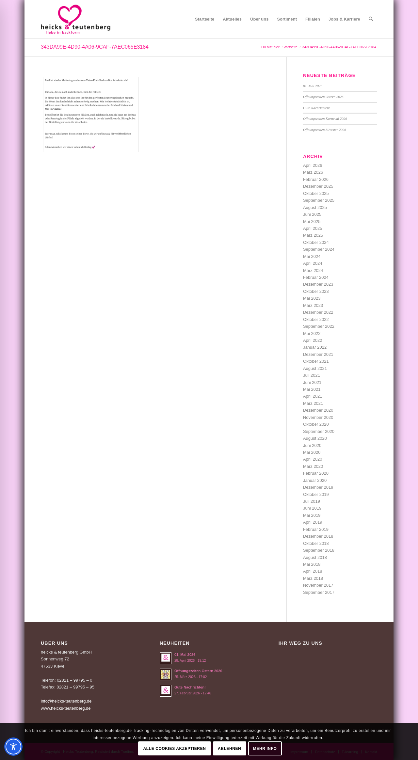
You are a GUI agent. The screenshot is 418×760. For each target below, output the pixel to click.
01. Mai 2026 (312, 86)
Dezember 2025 (318, 186)
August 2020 (315, 438)
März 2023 (313, 305)
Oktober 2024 (316, 242)
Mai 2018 (311, 564)
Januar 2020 (315, 480)
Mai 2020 (311, 452)
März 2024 (313, 270)
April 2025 (312, 228)
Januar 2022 (315, 347)
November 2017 (318, 585)
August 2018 (315, 557)
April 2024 (312, 263)
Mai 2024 (311, 256)
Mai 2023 (311, 298)
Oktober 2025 (316, 193)
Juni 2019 (312, 508)
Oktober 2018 (316, 543)
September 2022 (318, 326)
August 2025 (315, 207)
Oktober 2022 (316, 319)
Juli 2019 (311, 501)
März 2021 (313, 403)
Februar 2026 (316, 179)
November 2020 (318, 417)
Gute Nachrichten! (316, 108)
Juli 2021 (311, 375)
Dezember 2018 (318, 536)
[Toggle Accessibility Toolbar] (13, 746)
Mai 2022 (311, 333)
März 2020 (313, 466)
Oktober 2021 (316, 361)
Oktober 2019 (316, 494)
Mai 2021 (311, 389)
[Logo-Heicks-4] (75, 19)
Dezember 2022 (318, 312)
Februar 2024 (316, 277)
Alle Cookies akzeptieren (174, 748)
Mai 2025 (311, 221)
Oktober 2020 (316, 424)
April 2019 (312, 522)
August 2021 (315, 368)
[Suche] (370, 19)
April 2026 (312, 165)
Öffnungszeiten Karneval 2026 (325, 118)
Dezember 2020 (318, 410)
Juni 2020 (312, 445)
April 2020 (312, 459)
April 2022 (312, 340)
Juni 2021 (312, 382)
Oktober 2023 (316, 291)
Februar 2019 (316, 529)
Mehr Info (265, 748)
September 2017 (318, 592)
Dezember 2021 (318, 354)
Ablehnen (229, 748)
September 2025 (318, 200)
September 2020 (318, 431)
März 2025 (313, 235)
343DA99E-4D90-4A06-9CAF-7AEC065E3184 (95, 47)
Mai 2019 (311, 515)
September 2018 (318, 550)
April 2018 (312, 571)
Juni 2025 (312, 214)
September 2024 (318, 249)
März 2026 (313, 172)
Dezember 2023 (318, 284)
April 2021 (312, 396)
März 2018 (313, 578)
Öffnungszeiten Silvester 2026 (324, 130)
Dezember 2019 (318, 487)
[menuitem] (204, 19)
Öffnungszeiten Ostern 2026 (323, 97)
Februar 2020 (316, 473)
